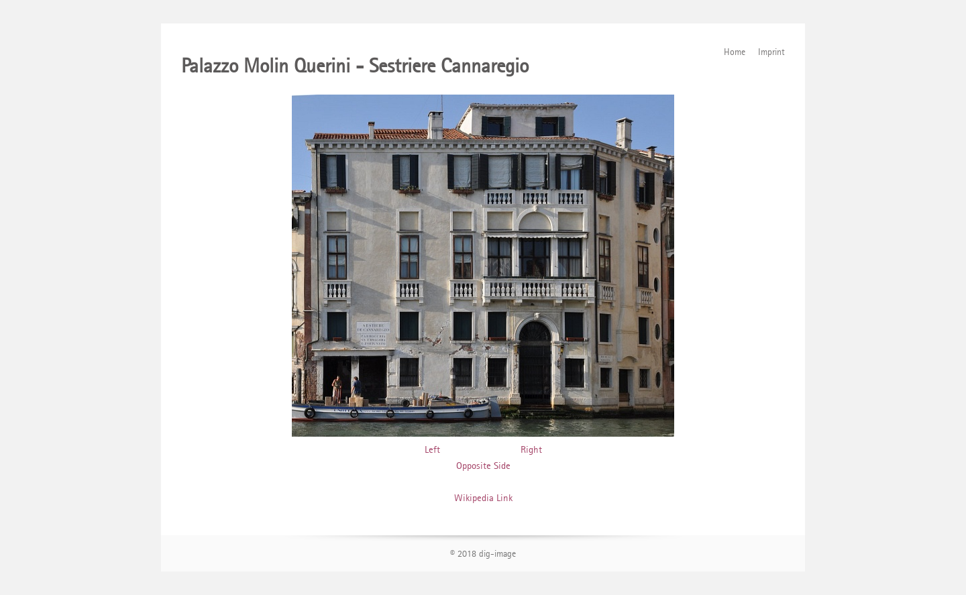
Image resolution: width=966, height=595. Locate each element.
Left (432, 449)
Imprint (771, 52)
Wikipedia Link (483, 497)
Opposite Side (483, 465)
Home (734, 52)
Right (531, 449)
